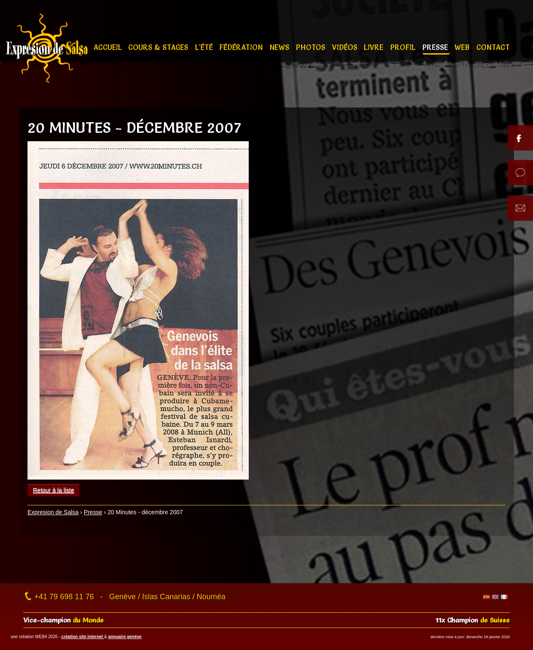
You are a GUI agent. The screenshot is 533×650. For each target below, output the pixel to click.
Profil (404, 47)
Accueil (108, 47)
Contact (493, 47)
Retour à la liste (53, 490)
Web (463, 47)
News (280, 47)
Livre (374, 47)
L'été (205, 47)
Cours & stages (159, 47)
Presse (436, 47)
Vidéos (346, 47)
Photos (311, 47)
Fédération (242, 47)
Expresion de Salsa (53, 512)
